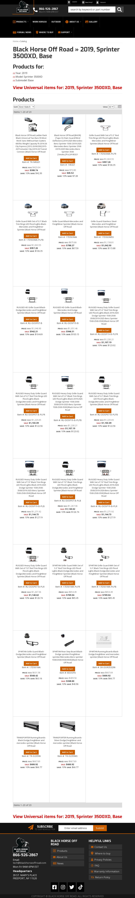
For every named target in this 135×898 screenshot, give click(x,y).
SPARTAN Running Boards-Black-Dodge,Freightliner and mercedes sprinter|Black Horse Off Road (104, 654)
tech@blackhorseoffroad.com (29, 862)
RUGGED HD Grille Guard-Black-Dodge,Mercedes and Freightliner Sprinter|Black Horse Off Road (31, 310)
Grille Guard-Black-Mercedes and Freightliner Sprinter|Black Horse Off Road (67, 224)
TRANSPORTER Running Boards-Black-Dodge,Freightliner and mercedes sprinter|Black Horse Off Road (31, 741)
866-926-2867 (25, 855)
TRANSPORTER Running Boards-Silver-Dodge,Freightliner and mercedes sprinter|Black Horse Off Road (67, 741)
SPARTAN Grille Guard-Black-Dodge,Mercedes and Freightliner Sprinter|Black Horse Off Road (31, 654)
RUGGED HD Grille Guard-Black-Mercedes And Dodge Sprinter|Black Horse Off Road (67, 310)
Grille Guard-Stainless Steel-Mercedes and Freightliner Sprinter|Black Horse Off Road (104, 224)
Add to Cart (31, 158)
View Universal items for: (67, 816)
